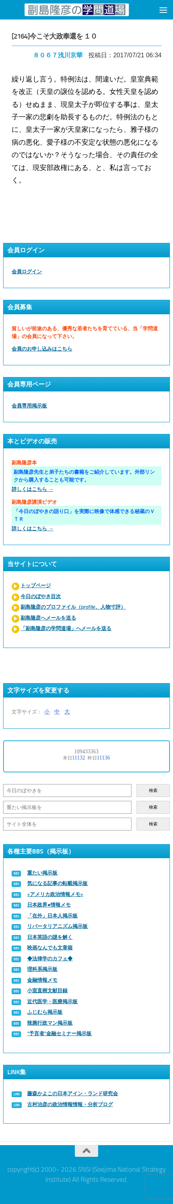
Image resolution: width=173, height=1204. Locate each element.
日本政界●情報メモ (49, 905)
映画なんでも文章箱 (50, 948)
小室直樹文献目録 (47, 990)
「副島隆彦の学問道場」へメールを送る (66, 628)
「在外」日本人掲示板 (52, 916)
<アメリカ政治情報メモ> (55, 894)
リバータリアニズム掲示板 (57, 926)
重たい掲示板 (42, 873)
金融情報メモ (42, 980)
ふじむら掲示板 (44, 1012)
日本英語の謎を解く (50, 937)
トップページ (36, 585)
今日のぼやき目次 (41, 596)
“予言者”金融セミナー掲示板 (59, 1033)
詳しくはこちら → (32, 489)
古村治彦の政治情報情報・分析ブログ (70, 1104)
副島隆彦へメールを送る (48, 618)
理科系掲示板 (42, 969)
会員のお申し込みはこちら (42, 349)
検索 (153, 790)
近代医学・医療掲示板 (52, 1001)
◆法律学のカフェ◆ (50, 958)
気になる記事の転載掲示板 (57, 883)
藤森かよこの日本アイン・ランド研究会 (72, 1093)
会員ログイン (27, 271)
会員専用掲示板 (29, 406)
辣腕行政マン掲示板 (50, 1023)
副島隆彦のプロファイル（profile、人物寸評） (73, 607)
